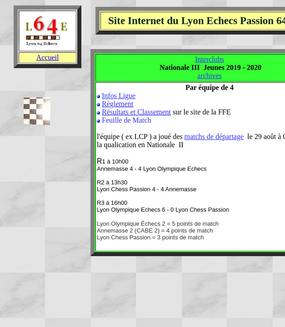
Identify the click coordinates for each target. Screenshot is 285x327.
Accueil (47, 57)
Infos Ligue (118, 95)
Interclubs (209, 59)
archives (209, 75)
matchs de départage (214, 136)
